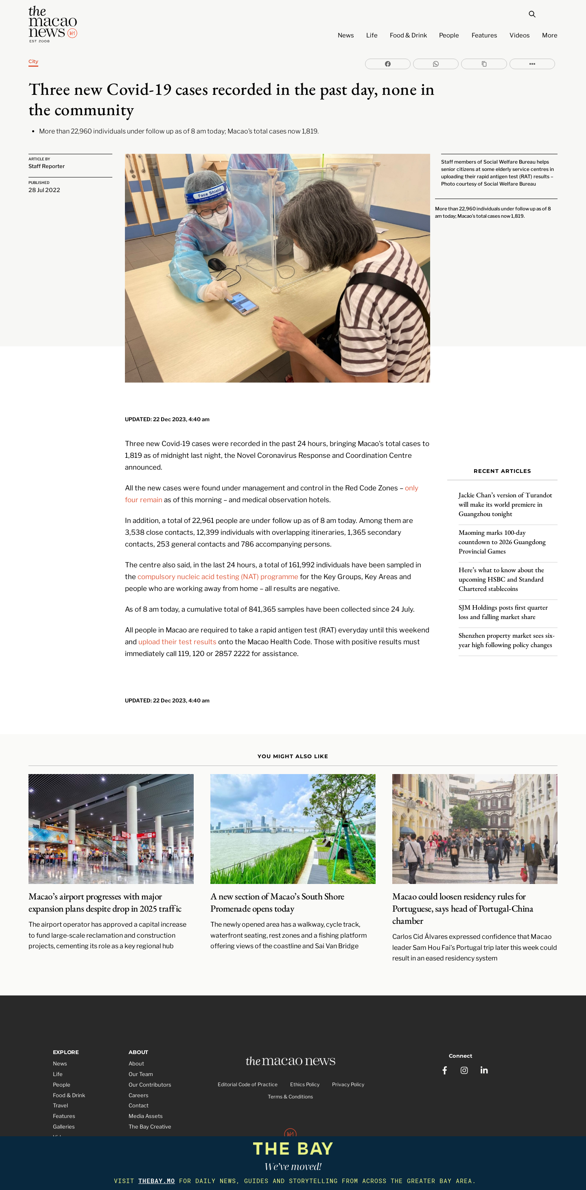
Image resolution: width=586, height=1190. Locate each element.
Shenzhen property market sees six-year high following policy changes (507, 633)
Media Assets (146, 1094)
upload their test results (177, 619)
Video (60, 1114)
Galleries (64, 1104)
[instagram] (465, 1044)
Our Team (141, 1051)
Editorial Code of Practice (248, 1063)
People (449, 35)
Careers (139, 1073)
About (136, 1041)
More (550, 35)
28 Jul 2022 (44, 189)
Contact (139, 1083)
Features (484, 35)
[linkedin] (485, 1044)
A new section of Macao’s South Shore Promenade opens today (277, 880)
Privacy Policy (348, 1063)
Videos (519, 35)
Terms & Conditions (290, 1076)
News (346, 35)
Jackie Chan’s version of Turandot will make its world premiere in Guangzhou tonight (505, 498)
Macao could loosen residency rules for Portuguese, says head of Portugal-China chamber (462, 886)
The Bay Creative (150, 1104)
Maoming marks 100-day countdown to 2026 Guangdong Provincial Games (502, 535)
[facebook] (445, 1044)
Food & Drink (408, 35)
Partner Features (74, 1125)
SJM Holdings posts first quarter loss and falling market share (503, 605)
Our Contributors (150, 1062)
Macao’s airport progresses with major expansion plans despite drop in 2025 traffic (104, 880)
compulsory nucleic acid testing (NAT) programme (218, 553)
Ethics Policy (304, 1063)
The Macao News (266, 1132)
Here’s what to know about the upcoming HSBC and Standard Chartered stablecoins (501, 572)
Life (372, 35)
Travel (60, 1083)
